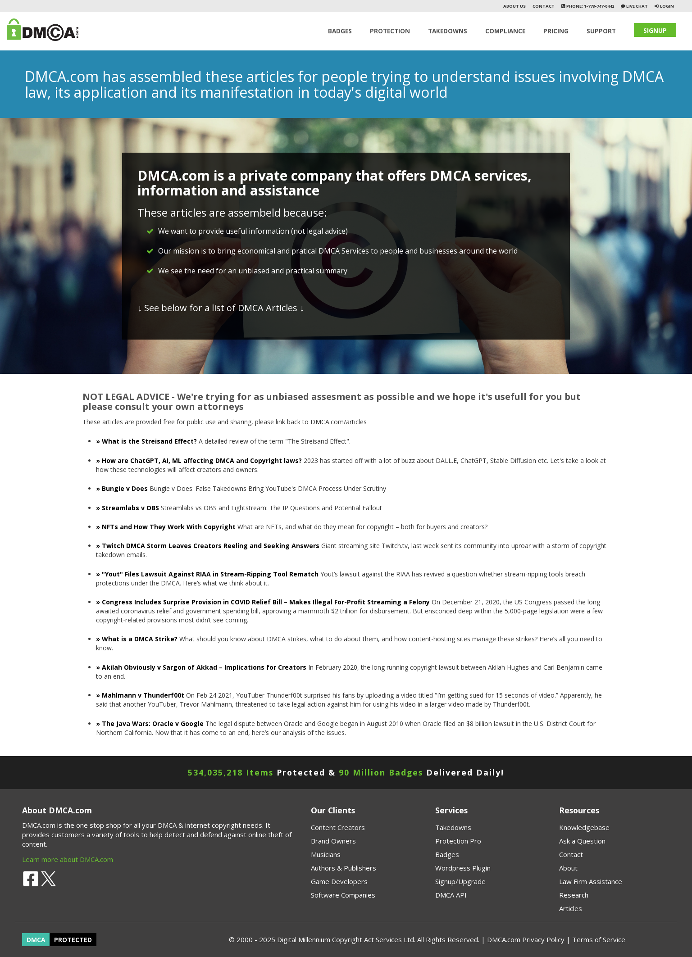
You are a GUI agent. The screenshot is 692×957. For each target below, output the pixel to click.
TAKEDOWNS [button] (447, 31)
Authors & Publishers (343, 867)
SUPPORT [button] (601, 31)
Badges (340, 31)
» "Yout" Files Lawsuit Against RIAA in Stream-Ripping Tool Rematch (207, 574)
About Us (514, 6)
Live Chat (636, 6)
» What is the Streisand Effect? (147, 441)
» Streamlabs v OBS (127, 507)
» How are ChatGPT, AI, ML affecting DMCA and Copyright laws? (200, 460)
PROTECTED (73, 939)
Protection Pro (458, 840)
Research (573, 894)
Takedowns (453, 827)
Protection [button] (390, 31)
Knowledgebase (584, 827)
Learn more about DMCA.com (67, 859)
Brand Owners (333, 840)
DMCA (36, 939)
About (568, 867)
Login (667, 6)
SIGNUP (655, 30)
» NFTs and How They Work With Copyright (166, 526)
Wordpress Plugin (463, 867)
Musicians (326, 854)
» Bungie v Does (122, 488)
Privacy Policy (543, 939)
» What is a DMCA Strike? (137, 639)
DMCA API (451, 894)
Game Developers (339, 881)
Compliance (505, 31)
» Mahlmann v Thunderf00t (141, 695)
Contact (544, 6)
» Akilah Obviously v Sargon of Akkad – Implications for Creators (201, 667)
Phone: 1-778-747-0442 (589, 6)
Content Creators (338, 827)
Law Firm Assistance (590, 881)
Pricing (556, 31)
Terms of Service (598, 939)
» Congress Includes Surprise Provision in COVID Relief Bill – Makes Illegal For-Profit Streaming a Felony (263, 602)
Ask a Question (582, 840)
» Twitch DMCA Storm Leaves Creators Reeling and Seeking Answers (207, 545)
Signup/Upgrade (460, 881)
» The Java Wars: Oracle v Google (150, 723)
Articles (570, 908)
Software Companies (343, 894)
